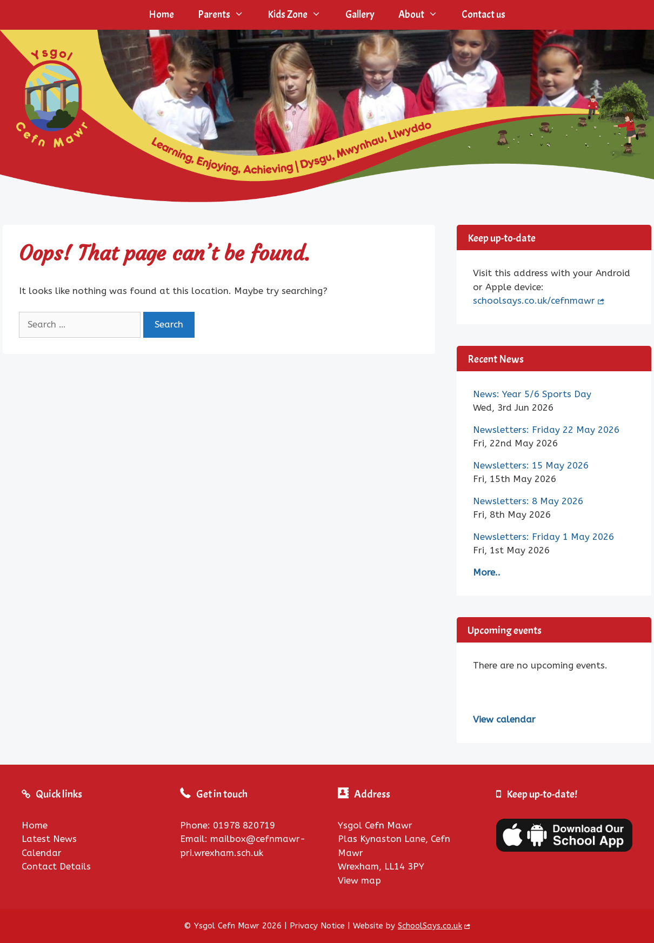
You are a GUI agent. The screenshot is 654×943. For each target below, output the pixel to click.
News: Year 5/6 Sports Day (532, 394)
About (424, 15)
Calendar (42, 852)
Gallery (360, 14)
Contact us (483, 14)
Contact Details (56, 866)
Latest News (49, 838)
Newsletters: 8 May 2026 (528, 501)
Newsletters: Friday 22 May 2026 (546, 429)
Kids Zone (300, 15)
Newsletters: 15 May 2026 (531, 465)
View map (359, 880)
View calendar (504, 719)
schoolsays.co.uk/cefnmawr (534, 300)
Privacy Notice (317, 926)
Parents (227, 15)
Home (161, 14)
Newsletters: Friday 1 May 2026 (543, 536)
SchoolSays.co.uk (430, 926)
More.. (486, 572)
